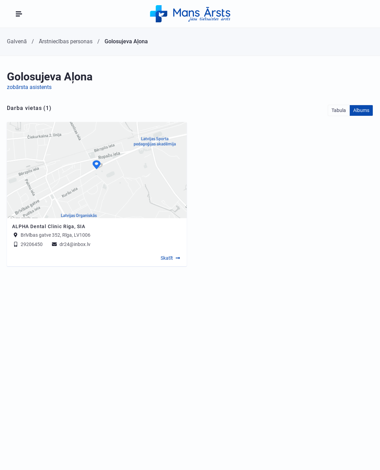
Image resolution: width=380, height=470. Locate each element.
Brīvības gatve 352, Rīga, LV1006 (55, 235)
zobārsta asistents (29, 87)
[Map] (97, 170)
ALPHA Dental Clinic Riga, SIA (48, 226)
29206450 (27, 244)
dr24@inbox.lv (70, 244)
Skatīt (167, 258)
